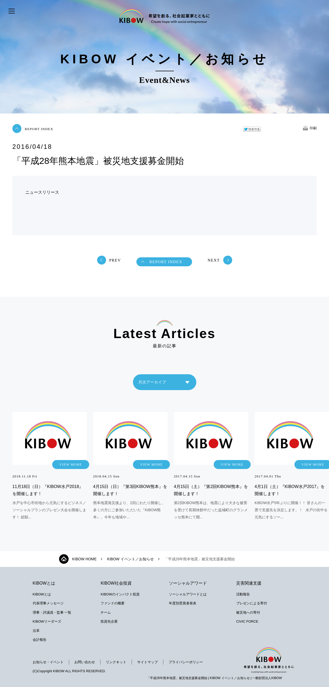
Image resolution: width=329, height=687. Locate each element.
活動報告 (243, 594)
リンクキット (116, 662)
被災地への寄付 (248, 612)
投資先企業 (109, 621)
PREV (115, 260)
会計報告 (39, 640)
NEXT (214, 260)
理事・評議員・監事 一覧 (52, 612)
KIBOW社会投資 (116, 583)
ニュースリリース (42, 192)
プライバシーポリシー (186, 662)
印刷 (313, 128)
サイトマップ (147, 662)
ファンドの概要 (113, 603)
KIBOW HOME (84, 559)
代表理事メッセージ (48, 603)
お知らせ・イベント (48, 662)
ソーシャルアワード (188, 583)
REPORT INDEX (39, 129)
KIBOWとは (44, 583)
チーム (106, 612)
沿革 (36, 631)
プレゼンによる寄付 (251, 603)
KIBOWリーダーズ (47, 621)
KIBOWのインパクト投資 (120, 594)
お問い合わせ (84, 662)
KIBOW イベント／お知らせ (130, 559)
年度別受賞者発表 (182, 603)
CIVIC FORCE (247, 621)
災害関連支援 (248, 583)
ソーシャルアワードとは (188, 594)
